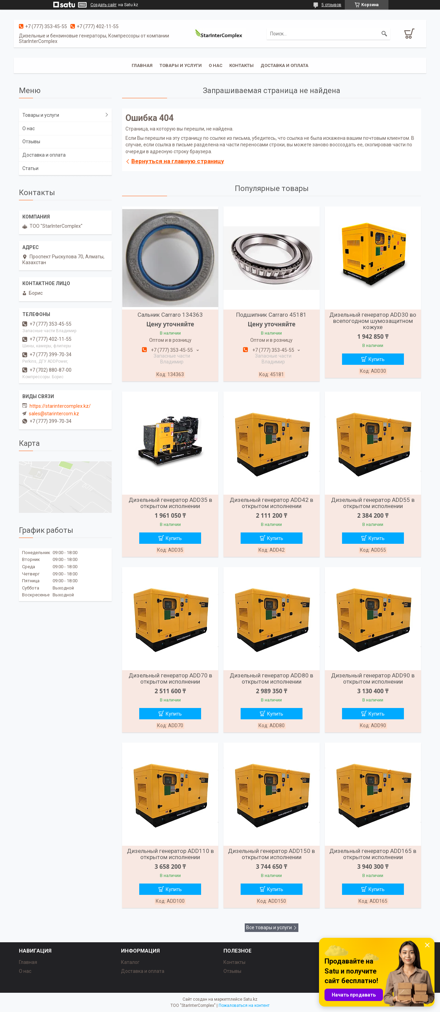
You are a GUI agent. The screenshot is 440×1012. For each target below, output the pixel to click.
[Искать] (384, 33)
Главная (142, 65)
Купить (376, 359)
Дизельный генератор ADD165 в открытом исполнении (372, 854)
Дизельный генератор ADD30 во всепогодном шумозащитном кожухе (372, 321)
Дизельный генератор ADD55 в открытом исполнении (373, 503)
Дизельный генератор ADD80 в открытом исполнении (271, 678)
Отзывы (31, 141)
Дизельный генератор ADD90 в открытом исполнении (373, 678)
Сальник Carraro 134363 (170, 315)
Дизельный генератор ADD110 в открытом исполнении (170, 854)
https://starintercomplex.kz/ (60, 406)
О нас (215, 65)
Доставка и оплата (284, 65)
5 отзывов (331, 4)
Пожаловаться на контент (244, 1005)
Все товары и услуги (269, 927)
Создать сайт (103, 4)
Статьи (30, 168)
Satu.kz (250, 999)
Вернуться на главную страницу (177, 161)
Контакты (241, 65)
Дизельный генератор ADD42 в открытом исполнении (271, 503)
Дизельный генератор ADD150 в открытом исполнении (271, 854)
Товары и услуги (181, 65)
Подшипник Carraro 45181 (271, 315)
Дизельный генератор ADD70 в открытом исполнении (170, 678)
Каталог (130, 962)
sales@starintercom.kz (54, 413)
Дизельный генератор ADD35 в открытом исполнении (170, 503)
